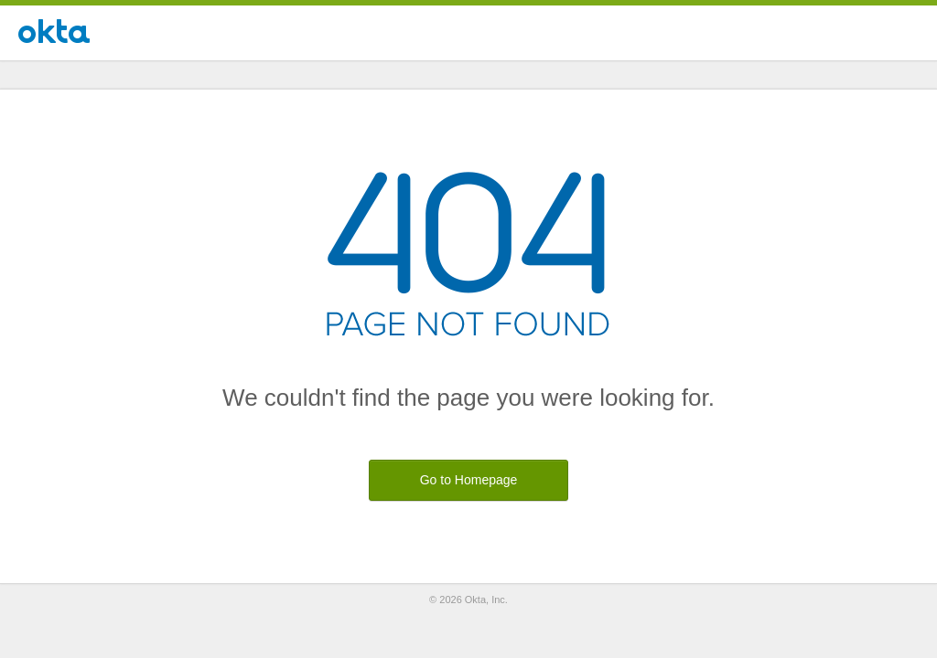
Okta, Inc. (486, 599)
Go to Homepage (469, 479)
